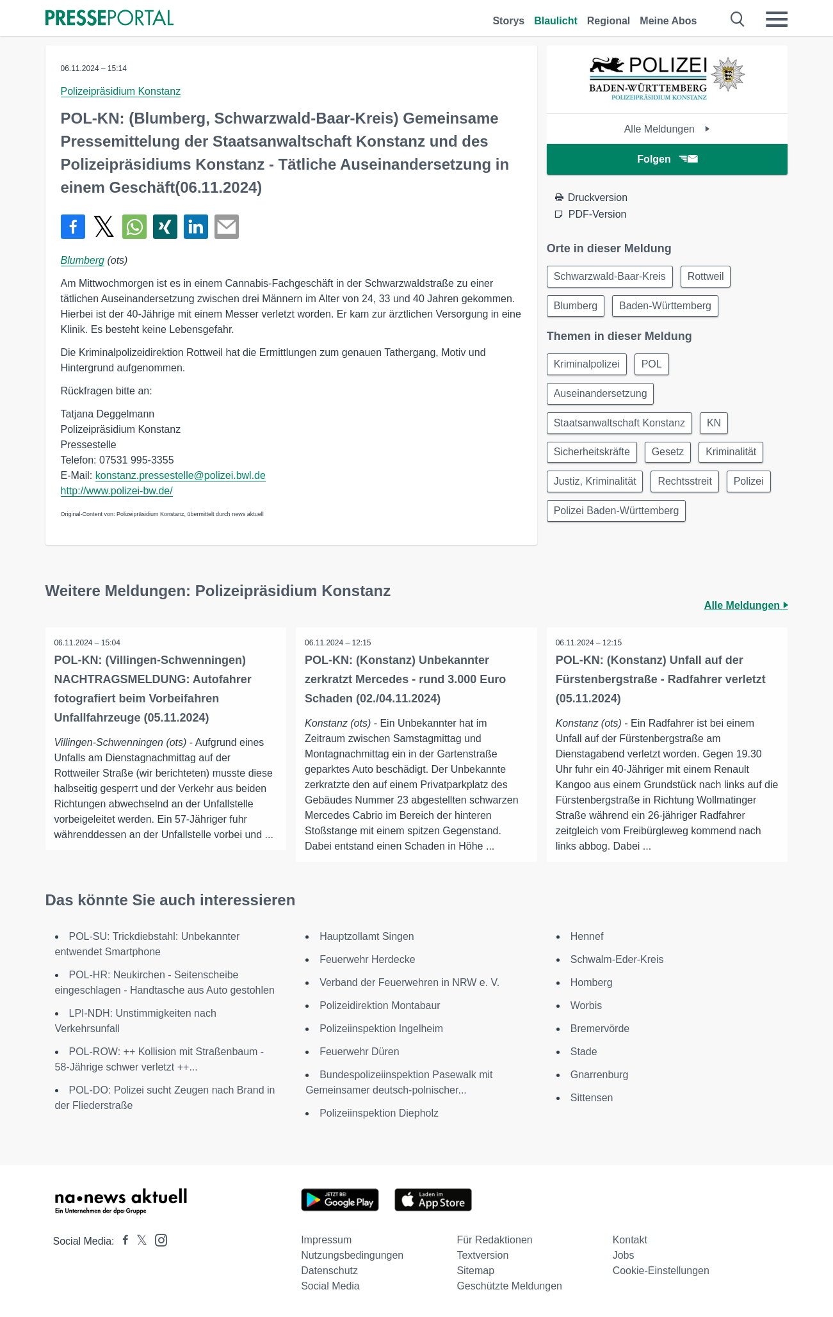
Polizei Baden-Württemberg (618, 520)
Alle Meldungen (667, 129)
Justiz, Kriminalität (596, 490)
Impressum (326, 1239)
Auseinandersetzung (602, 397)
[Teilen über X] (104, 226)
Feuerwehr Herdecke (367, 959)
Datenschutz (329, 1270)
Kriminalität (738, 459)
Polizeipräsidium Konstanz (121, 91)
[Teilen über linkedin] (196, 226)
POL (655, 367)
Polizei (755, 490)
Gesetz (672, 459)
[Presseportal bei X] (138, 1241)
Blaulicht (556, 20)
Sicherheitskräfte (593, 459)
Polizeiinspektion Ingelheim (381, 1028)
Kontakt (630, 1239)
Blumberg (82, 260)
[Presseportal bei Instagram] (157, 1239)
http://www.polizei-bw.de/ (117, 490)
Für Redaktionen (494, 1239)
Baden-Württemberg (669, 307)
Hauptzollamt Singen (366, 936)
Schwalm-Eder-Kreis (617, 959)
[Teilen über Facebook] (73, 226)
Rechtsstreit (689, 490)
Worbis (586, 1005)
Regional (609, 20)
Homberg (591, 982)
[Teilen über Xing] (165, 226)
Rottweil (709, 276)
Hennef (587, 936)
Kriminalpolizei (588, 367)
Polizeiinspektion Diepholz (379, 1113)
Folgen (667, 159)
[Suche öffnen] (738, 19)
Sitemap (475, 1270)
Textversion (482, 1255)
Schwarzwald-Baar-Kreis (611, 276)
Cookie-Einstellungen (661, 1270)
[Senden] (226, 226)
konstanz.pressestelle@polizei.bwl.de (180, 475)
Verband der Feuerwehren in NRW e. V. (409, 982)
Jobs (624, 1255)
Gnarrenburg (599, 1074)
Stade (583, 1051)
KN (718, 428)
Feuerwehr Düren (359, 1051)
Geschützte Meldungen (509, 1286)
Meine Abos (668, 20)
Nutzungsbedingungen (352, 1255)
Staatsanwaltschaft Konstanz (620, 428)
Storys (508, 20)
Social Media (330, 1286)
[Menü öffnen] (776, 19)
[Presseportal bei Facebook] (122, 1241)
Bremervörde (599, 1028)
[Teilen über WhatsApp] (134, 226)
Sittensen (591, 1097)
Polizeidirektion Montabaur (380, 1005)
